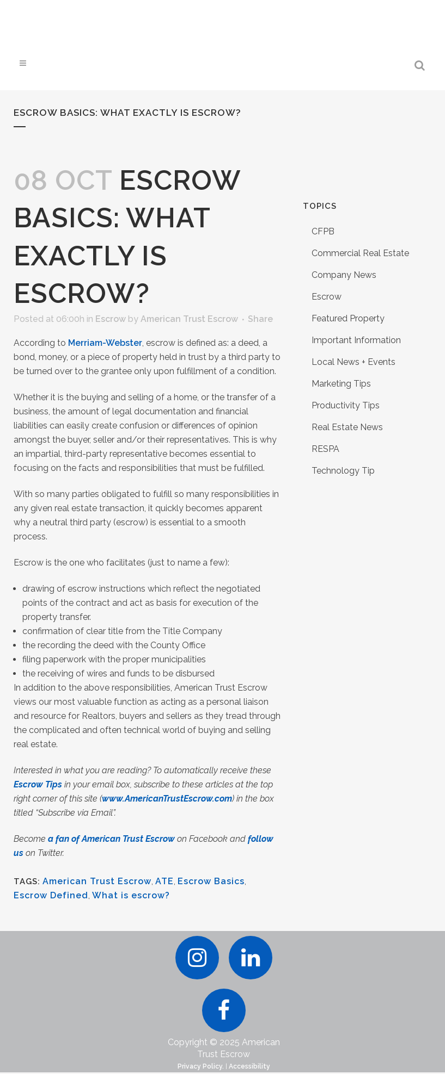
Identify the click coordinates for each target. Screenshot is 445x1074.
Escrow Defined (51, 895)
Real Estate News (347, 427)
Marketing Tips (341, 383)
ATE (164, 881)
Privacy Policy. (201, 1068)
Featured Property (348, 318)
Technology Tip (343, 470)
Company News (344, 275)
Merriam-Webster (105, 343)
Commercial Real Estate (360, 253)
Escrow (110, 319)
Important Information (356, 340)
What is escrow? (131, 895)
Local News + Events (353, 362)
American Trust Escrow (189, 319)
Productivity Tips (346, 405)
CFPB (323, 231)
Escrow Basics (211, 881)
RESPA (325, 449)
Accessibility (249, 1068)
